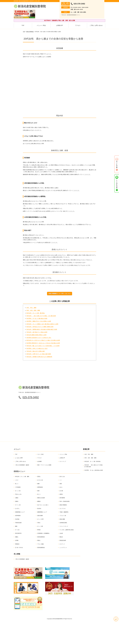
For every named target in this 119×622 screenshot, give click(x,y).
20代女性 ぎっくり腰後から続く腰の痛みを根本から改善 (42, 324)
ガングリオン (63, 508)
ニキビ (16, 480)
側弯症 (61, 494)
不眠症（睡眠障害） (64, 512)
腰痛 (38, 483)
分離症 (16, 497)
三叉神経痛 (17, 487)
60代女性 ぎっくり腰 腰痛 (22, 476)
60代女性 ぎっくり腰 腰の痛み (35, 313)
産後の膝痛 (40, 515)
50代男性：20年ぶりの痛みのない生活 (36, 348)
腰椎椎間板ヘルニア (42, 512)
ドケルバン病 (63, 515)
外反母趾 (17, 519)
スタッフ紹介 (40, 454)
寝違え (39, 540)
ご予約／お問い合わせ (96, 25)
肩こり (16, 483)
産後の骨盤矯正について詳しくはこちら (60, 293)
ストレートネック (64, 526)
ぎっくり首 (17, 490)
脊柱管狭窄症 (18, 533)
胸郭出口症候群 (41, 497)
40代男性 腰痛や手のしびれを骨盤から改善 (38, 321)
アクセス (77, 25)
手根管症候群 (18, 522)
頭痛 (61, 483)
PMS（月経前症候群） (65, 501)
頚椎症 (16, 501)
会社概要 (39, 461)
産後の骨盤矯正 (30, 31)
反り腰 (61, 490)
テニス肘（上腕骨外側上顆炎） (67, 529)
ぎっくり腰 (40, 526)
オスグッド (62, 544)
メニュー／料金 (41, 25)
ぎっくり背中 (40, 519)
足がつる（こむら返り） (43, 505)
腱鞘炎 (39, 501)
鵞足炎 (61, 537)
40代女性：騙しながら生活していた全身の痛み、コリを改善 (43, 345)
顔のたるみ (62, 476)
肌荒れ (39, 476)
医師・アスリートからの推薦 (44, 465)
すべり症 (17, 529)
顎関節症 (17, 544)
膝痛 (16, 526)
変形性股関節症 (41, 537)
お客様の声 (59, 25)
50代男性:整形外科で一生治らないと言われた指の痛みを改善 (43, 343)
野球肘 (39, 529)
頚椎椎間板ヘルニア (20, 512)
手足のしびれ (18, 494)
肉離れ (16, 537)
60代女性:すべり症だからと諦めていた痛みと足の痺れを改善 (43, 340)
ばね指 (61, 533)
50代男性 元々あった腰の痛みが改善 (36, 318)
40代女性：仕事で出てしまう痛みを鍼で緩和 (38, 354)
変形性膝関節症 (41, 547)
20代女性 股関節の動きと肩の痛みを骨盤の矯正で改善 (41, 329)
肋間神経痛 (40, 487)
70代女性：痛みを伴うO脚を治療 (35, 351)
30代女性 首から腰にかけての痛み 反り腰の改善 (41, 315)
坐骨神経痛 (17, 515)
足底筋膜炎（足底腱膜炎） (43, 533)
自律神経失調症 (63, 522)
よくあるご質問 (19, 457)
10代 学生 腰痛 (31, 307)
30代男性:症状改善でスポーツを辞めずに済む (38, 337)
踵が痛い (39, 508)
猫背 (38, 490)
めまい (61, 487)
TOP (23, 25)
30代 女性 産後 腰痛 (33, 310)
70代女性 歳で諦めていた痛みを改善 (36, 332)
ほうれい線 (40, 480)
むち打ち (17, 508)
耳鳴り (39, 522)
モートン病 (17, 505)
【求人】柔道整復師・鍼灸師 (22, 465)
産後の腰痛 (62, 519)
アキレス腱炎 (40, 544)
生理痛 (16, 540)
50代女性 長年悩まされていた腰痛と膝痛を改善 (39, 326)
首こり (39, 494)
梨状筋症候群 (63, 540)
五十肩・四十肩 (19, 547)
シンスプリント (63, 547)
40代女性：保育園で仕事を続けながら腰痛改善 (39, 356)
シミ (61, 480)
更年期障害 (62, 497)
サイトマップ (63, 461)
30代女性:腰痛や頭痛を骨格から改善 (36, 335)
